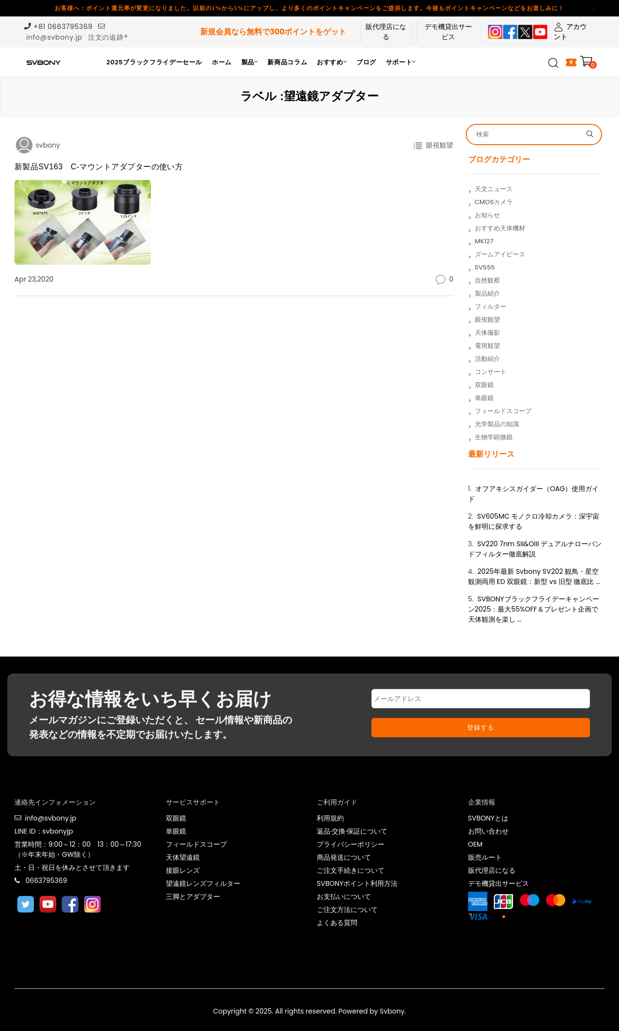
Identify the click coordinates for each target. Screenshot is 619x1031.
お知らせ (487, 215)
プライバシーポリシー (350, 844)
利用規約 (330, 818)
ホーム (222, 62)
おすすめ (332, 62)
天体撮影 (487, 332)
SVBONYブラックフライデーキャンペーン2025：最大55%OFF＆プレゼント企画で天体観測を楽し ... (533, 609)
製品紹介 (487, 293)
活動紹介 (487, 358)
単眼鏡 (484, 398)
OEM (475, 844)
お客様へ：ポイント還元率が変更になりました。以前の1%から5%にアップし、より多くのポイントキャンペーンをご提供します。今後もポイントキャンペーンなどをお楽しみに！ (309, 8)
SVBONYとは (488, 818)
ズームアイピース (500, 254)
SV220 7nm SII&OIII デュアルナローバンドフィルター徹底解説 (535, 549)
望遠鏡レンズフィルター (203, 883)
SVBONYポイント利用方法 (357, 883)
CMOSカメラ (494, 202)
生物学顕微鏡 (494, 437)
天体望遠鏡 (183, 857)
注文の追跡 (106, 37)
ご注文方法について (347, 909)
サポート (401, 62)
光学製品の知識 (497, 424)
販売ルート (485, 857)
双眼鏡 (484, 384)
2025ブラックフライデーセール (154, 62)
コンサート (490, 371)
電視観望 (487, 345)
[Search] (528, 134)
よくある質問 (337, 922)
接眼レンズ (183, 870)
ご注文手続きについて (350, 870)
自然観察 (487, 280)
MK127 (484, 241)
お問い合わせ (488, 831)
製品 (249, 62)
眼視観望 (438, 145)
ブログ (366, 62)
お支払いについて (344, 896)
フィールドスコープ (503, 411)
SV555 (485, 267)
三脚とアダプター (193, 896)
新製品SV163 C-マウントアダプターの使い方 (99, 167)
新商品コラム (287, 62)
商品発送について (344, 857)
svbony (47, 145)
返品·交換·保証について (352, 831)
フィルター (490, 306)
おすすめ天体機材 (500, 228)
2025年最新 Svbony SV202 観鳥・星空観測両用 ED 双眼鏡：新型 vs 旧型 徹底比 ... (534, 576)
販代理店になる (386, 32)
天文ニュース (494, 189)
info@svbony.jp (54, 37)
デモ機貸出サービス (448, 32)
